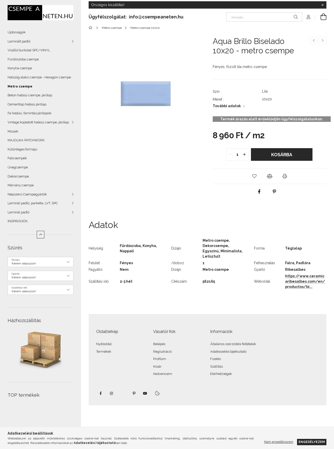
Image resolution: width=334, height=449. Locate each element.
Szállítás (216, 366)
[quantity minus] (230, 154)
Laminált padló (19, 41)
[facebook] (259, 191)
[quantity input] (237, 154)
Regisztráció (162, 351)
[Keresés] (264, 16)
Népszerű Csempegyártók (27, 194)
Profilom (159, 359)
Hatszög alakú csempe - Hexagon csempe (39, 77)
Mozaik (13, 131)
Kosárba (281, 154)
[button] (254, 176)
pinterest (134, 393)
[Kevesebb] (40, 234)
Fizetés (215, 359)
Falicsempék (17, 158)
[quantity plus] (244, 154)
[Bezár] (322, 5)
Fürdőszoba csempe (23, 59)
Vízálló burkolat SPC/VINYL (29, 50)
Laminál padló (18, 212)
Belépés (159, 344)
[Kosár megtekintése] (320, 16)
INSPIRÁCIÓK (18, 221)
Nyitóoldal (104, 344)
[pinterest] (274, 191)
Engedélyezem (312, 442)
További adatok (227, 106)
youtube (145, 393)
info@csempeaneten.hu (156, 16)
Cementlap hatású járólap (27, 104)
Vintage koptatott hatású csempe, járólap (38, 122)
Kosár (157, 366)
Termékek (103, 351)
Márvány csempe (21, 185)
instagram (111, 393)
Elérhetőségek (221, 374)
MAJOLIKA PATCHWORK (26, 140)
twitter (123, 393)
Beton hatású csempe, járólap (30, 95)
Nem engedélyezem (278, 442)
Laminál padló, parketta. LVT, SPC (33, 203)
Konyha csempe (20, 68)
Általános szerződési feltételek (233, 344)
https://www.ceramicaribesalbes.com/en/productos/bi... (305, 281)
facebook (100, 393)
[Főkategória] (91, 28)
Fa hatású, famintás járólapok (29, 113)
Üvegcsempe (18, 167)
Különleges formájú (22, 149)
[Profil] (308, 16)
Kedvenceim (162, 374)
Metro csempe (20, 86)
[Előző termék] (314, 40)
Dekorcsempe (18, 176)
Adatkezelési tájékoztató (228, 351)
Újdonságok (17, 32)
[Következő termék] (322, 40)
